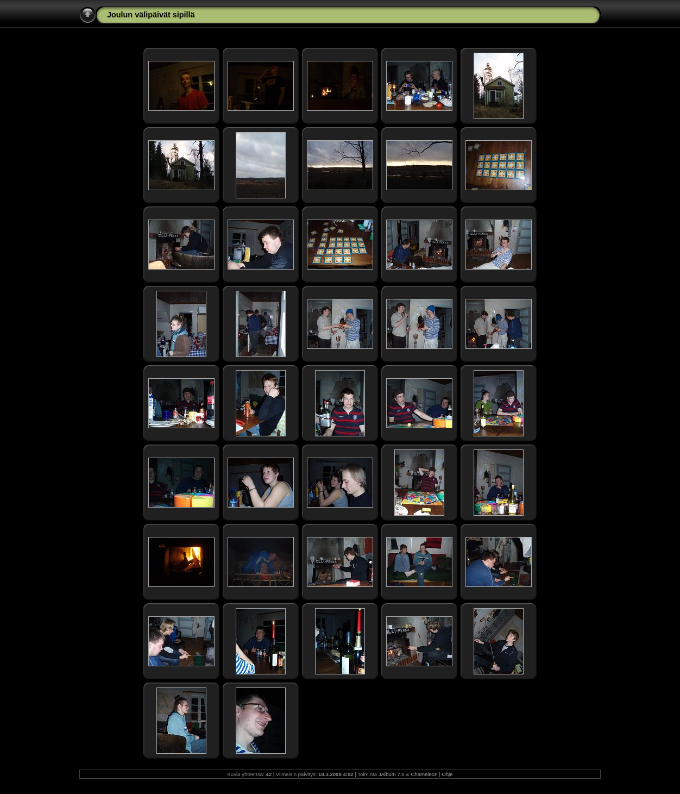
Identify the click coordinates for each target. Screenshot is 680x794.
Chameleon (424, 774)
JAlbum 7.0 (392, 774)
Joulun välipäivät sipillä (151, 14)
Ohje (447, 774)
